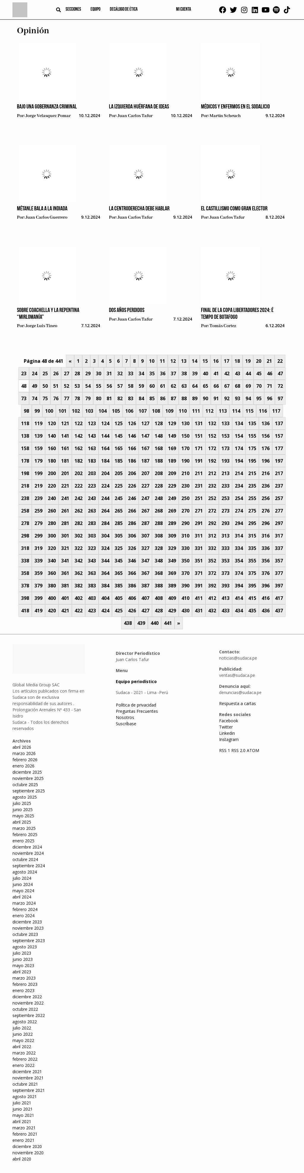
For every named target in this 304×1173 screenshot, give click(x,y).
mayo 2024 (23, 890)
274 (239, 510)
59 (141, 386)
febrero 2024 (24, 909)
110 (183, 411)
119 (38, 423)
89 (194, 398)
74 (34, 398)
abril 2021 (21, 1121)
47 (280, 373)
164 (105, 448)
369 (172, 573)
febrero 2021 (24, 1134)
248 (159, 498)
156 (266, 436)
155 (252, 436)
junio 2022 (22, 1034)
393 (225, 585)
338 (25, 560)
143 (92, 436)
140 (52, 436)
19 (248, 361)
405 (119, 598)
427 (145, 610)
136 (266, 423)
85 (152, 398)
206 (132, 473)
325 (119, 548)
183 (92, 461)
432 (212, 610)
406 (132, 598)
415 (252, 598)
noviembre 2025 (28, 778)
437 (279, 610)
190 (185, 461)
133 (225, 423)
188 (159, 461)
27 (66, 373)
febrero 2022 (24, 1059)
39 (194, 373)
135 (252, 423)
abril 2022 (21, 1046)
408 (159, 598)
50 (45, 386)
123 (92, 423)
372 (212, 573)
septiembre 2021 (28, 1090)
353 (225, 560)
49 (34, 386)
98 (26, 411)
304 (105, 535)
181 (65, 461)
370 (185, 573)
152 (212, 436)
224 (105, 486)
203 (92, 473)
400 (52, 598)
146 (132, 436)
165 (119, 448)
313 (225, 535)
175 (252, 448)
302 (79, 535)
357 (279, 560)
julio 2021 (21, 1103)
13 (183, 361)
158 (25, 448)
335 (252, 548)
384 (105, 585)
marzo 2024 (24, 903)
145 (119, 436)
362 (79, 573)
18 (237, 361)
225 (119, 486)
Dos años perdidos (126, 310)
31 (109, 373)
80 (98, 398)
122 (79, 423)
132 (212, 423)
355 (252, 560)
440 (155, 623)
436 (266, 610)
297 (279, 523)
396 (266, 585)
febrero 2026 (24, 759)
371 (199, 573)
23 (23, 373)
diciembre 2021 (27, 1071)
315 (252, 535)
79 (88, 398)
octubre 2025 (25, 784)
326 (132, 548)
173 (225, 448)
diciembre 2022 (27, 996)
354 (239, 560)
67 (226, 386)
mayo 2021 (23, 1115)
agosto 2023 (24, 947)
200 (52, 473)
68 (237, 386)
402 (79, 598)
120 (52, 423)
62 (173, 386)
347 (145, 560)
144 (105, 436)
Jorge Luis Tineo (41, 326)
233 (225, 486)
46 (269, 373)
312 (212, 535)
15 (205, 361)
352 (212, 560)
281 (65, 523)
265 (119, 510)
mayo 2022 (23, 1040)
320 (52, 548)
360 (52, 573)
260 (52, 510)
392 (212, 585)
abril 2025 (21, 822)
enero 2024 (23, 915)
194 (239, 461)
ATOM (253, 750)
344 (105, 560)
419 (38, 610)
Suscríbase (126, 723)
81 (109, 398)
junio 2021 (22, 1109)
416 (266, 598)
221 (65, 486)
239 (38, 498)
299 (38, 535)
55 (98, 386)
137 (279, 423)
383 (92, 585)
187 (145, 461)
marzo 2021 (24, 1128)
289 (172, 523)
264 (105, 510)
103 (89, 411)
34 (141, 373)
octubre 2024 (25, 859)
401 (65, 598)
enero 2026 (23, 766)
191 (199, 461)
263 (92, 510)
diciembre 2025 (27, 772)
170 (185, 448)
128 (159, 423)
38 (184, 373)
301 (65, 535)
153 (225, 436)
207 (145, 473)
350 (185, 560)
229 (172, 486)
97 (280, 398)
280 (52, 523)
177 (279, 448)
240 (52, 498)
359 (38, 573)
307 (145, 535)
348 (159, 560)
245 (119, 498)
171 (199, 448)
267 (145, 510)
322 (79, 548)
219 (38, 486)
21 (269, 361)
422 (79, 610)
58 (130, 386)
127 (145, 423)
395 (252, 585)
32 (120, 373)
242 (79, 498)
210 (185, 473)
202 (79, 473)
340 (52, 560)
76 (55, 398)
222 (79, 486)
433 (225, 610)
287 (145, 523)
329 (172, 548)
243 (92, 498)
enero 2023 (23, 990)
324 (105, 548)
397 (279, 585)
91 (216, 398)
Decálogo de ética (124, 9)
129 (172, 423)
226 (132, 486)
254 (239, 498)
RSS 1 (225, 750)
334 (239, 548)
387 (145, 585)
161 (65, 448)
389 (172, 585)
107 (143, 411)
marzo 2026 (24, 753)
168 (159, 448)
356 (266, 560)
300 (52, 535)
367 (145, 573)
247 (145, 498)
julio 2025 (21, 803)
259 (38, 510)
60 (152, 386)
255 (252, 498)
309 (172, 535)
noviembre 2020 (28, 1152)
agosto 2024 (24, 872)
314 (239, 535)
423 (92, 610)
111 (196, 411)
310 (185, 535)
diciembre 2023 (27, 922)
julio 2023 (21, 953)
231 (199, 486)
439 (141, 623)
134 (239, 423)
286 (132, 523)
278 (25, 523)
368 (159, 573)
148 (159, 436)
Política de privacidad (136, 705)
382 (79, 585)
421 (65, 610)
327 (145, 548)
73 (23, 398)
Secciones (73, 9)
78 (77, 398)
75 (45, 398)
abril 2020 (21, 1159)
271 (199, 510)
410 (185, 598)
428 (159, 610)
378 (25, 585)
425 (119, 610)
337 (279, 548)
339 (38, 560)
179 (38, 461)
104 (103, 411)
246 (132, 498)
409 (172, 598)
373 (225, 573)
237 (279, 486)
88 (184, 398)
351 (199, 560)
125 (119, 423)
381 (65, 585)
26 (55, 373)
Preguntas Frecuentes (137, 711)
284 (105, 523)
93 (237, 398)
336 (266, 548)
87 (173, 398)
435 (252, 610)
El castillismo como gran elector (234, 209)
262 (79, 510)
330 (185, 548)
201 (65, 473)
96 (269, 398)
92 (226, 398)
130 (185, 423)
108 (156, 411)
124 (105, 423)
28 (77, 373)
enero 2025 (23, 841)
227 (145, 486)
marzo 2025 (24, 828)
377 (279, 573)
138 (25, 436)
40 (205, 373)
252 (212, 498)
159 (38, 448)
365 (119, 573)
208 (159, 473)
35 (152, 373)
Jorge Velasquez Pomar (48, 116)
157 (279, 436)
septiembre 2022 (28, 1015)
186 (132, 461)
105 (116, 411)
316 (266, 535)
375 (252, 573)
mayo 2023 (23, 965)
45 (259, 373)
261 (65, 510)
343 (92, 560)
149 (172, 436)
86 (162, 398)
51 (55, 386)
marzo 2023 (24, 978)
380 (52, 585)
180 (52, 461)
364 (105, 573)
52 (66, 386)
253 (225, 498)
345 (119, 560)
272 (212, 510)
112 (209, 411)
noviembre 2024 (28, 853)
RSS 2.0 (238, 750)
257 (279, 498)
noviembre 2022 (28, 1003)
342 (79, 560)
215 (252, 473)
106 (129, 411)
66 (216, 386)
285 (119, 523)
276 (266, 510)
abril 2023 (21, 972)
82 (120, 398)
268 (159, 510)
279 (38, 523)
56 (109, 386)
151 (199, 436)
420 (52, 610)
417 (279, 598)
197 (279, 461)
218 (25, 486)
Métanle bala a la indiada (42, 209)
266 (132, 510)
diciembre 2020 (27, 1146)
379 (38, 585)
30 (98, 373)
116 (263, 411)
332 (212, 548)
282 (79, 523)
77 (66, 398)
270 (185, 510)
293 (225, 523)
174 (239, 448)
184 (105, 461)
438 (128, 623)
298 (25, 535)
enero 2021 (23, 1140)
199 (38, 473)
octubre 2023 (25, 934)
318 (25, 548)
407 (145, 598)
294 (239, 523)
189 (172, 461)
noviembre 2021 (28, 1078)
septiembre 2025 (28, 791)
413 (225, 598)
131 (199, 423)
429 (172, 610)
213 (225, 473)
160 (52, 448)
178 (25, 461)
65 (205, 386)
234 (239, 486)
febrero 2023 (24, 984)
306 (132, 535)
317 (279, 535)
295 (252, 523)
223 (92, 486)
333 (225, 548)
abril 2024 (21, 897)
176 (266, 448)
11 (162, 361)
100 (49, 411)
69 (248, 386)
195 (252, 461)
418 (25, 610)
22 (280, 361)
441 (168, 623)
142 (79, 436)
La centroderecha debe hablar (139, 209)
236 (266, 486)
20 (258, 361)
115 (250, 411)
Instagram (229, 739)
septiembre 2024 (28, 865)
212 (212, 473)
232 (212, 486)
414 (239, 598)
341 (65, 560)
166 (132, 448)
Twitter (226, 727)
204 (105, 473)
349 (172, 560)
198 (25, 473)
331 (199, 548)
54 (88, 386)
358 (25, 573)
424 (105, 610)
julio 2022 (21, 1028)
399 (38, 598)
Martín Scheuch (225, 116)
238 (25, 498)
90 (205, 398)
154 (239, 436)
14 (194, 361)
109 (169, 411)
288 (159, 523)
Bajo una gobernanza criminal (47, 107)
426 (132, 610)
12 (173, 361)
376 (266, 573)
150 (185, 436)
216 (266, 473)
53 (77, 386)
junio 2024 (22, 884)
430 (185, 610)
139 (38, 436)
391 (199, 585)
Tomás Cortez (223, 326)
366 (132, 573)
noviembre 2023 (28, 928)
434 (239, 610)
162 (79, 448)
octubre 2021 (25, 1084)
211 (199, 473)
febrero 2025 (24, 834)
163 (92, 448)
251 (199, 498)
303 (92, 535)
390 (185, 585)
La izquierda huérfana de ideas (139, 107)
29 (88, 373)
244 (105, 498)
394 (239, 585)
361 (65, 573)
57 (120, 386)
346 (132, 560)
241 (65, 498)
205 (119, 473)
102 (76, 411)
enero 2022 (23, 1065)
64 (194, 386)
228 (159, 486)
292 (212, 523)
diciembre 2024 (27, 847)
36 (162, 373)
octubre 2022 (25, 1009)
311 (199, 535)
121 (65, 423)
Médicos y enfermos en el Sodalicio (235, 107)
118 (25, 423)
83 (130, 398)
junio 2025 (22, 809)
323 (92, 548)
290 (185, 523)
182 (79, 461)
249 (172, 498)
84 (141, 398)
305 (119, 535)
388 (159, 585)
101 (62, 411)
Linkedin (227, 733)
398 (25, 598)
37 (173, 373)
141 (65, 436)
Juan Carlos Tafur (135, 116)
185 (119, 461)
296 (266, 523)
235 (252, 486)
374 (239, 573)
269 (172, 510)
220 (52, 486)
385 (119, 585)
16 (215, 361)
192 (212, 461)
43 (237, 373)
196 (266, 461)
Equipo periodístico (136, 681)
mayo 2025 (23, 816)
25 (45, 373)
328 (159, 548)
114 (236, 411)
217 (279, 473)
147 (145, 436)
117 (276, 411)
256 (266, 498)
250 (185, 498)
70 (259, 386)
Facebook (228, 720)
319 (38, 548)
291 (199, 523)
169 (172, 448)
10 (151, 361)
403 (92, 598)
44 (248, 373)
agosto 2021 (24, 1096)
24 (34, 373)
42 (226, 373)
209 (172, 473)
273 (225, 510)
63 (184, 386)
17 (226, 361)
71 (269, 386)
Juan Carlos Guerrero (46, 217)
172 (212, 448)
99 (37, 411)
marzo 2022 (24, 1053)
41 (216, 373)
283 (92, 523)
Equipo (95, 9)
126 (132, 423)
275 (252, 510)
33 (130, 373)
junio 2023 (22, 959)
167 (145, 448)
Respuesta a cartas (237, 703)
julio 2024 (21, 878)
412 (212, 598)
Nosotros (125, 717)
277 (279, 510)
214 (239, 473)
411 (199, 598)
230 (185, 486)
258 (25, 510)
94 (248, 398)
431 (199, 610)
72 (280, 386)
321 (65, 548)
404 (105, 598)
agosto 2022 (24, 1021)
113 (223, 411)
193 (225, 461)
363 (92, 573)
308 (159, 535)
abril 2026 (21, 747)
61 (162, 386)
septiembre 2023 (28, 940)
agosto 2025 (24, 797)
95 (259, 398)
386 (132, 585)
